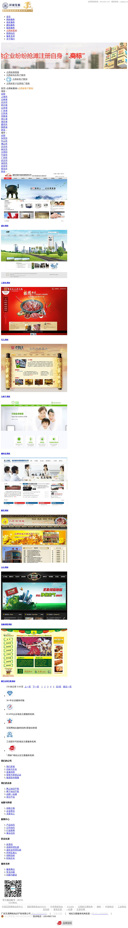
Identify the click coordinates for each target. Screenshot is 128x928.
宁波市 (4, 155)
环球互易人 (11, 853)
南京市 (4, 149)
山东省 (4, 108)
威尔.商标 (4, 226)
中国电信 (109, 907)
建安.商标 (4, 510)
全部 (3, 94)
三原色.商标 (5, 283)
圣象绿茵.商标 (6, 624)
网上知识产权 (12, 789)
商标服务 (10, 19)
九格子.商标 (5, 397)
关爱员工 (10, 814)
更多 (4, 130)
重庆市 (4, 124)
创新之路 (10, 808)
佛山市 (4, 144)
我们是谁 (10, 766)
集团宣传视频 (12, 777)
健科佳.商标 (5, 454)
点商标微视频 (12, 72)
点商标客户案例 (16, 79)
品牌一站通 (11, 794)
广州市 (4, 158)
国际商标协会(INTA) (36, 907)
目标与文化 (11, 769)
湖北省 (4, 122)
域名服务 (10, 22)
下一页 (36, 687)
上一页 (27, 687)
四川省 (4, 105)
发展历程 (10, 772)
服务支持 (10, 36)
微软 (99, 907)
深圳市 (4, 163)
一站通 (69, 909)
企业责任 (10, 811)
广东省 (4, 110)
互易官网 (81, 909)
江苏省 (4, 113)
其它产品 (10, 797)
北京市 (4, 102)
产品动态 (10, 825)
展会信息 (10, 833)
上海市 (4, 97)
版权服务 (10, 28)
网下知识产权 (12, 791)
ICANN (72, 907)
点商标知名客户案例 (15, 75)
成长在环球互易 (13, 850)
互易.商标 (57, 913)
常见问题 (10, 872)
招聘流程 (10, 855)
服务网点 (10, 869)
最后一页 (67, 687)
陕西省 (4, 127)
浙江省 (4, 119)
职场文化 (10, 858)
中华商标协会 (56, 907)
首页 (8, 17)
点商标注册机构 (85, 907)
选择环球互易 (12, 847)
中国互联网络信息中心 (12, 907)
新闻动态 (10, 33)
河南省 (4, 116)
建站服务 (10, 25)
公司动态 (10, 828)
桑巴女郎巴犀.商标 (8, 681)
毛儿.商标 (4, 340)
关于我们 (10, 39)
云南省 (4, 99)
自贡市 (4, 166)
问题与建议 (11, 875)
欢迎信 (9, 844)
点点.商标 (4, 567)
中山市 (4, 141)
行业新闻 (10, 830)
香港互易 (57, 909)
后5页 (58, 687)
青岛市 (4, 169)
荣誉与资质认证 (13, 775)
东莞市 (4, 138)
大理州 (4, 152)
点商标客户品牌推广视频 (18, 83)
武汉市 (4, 160)
